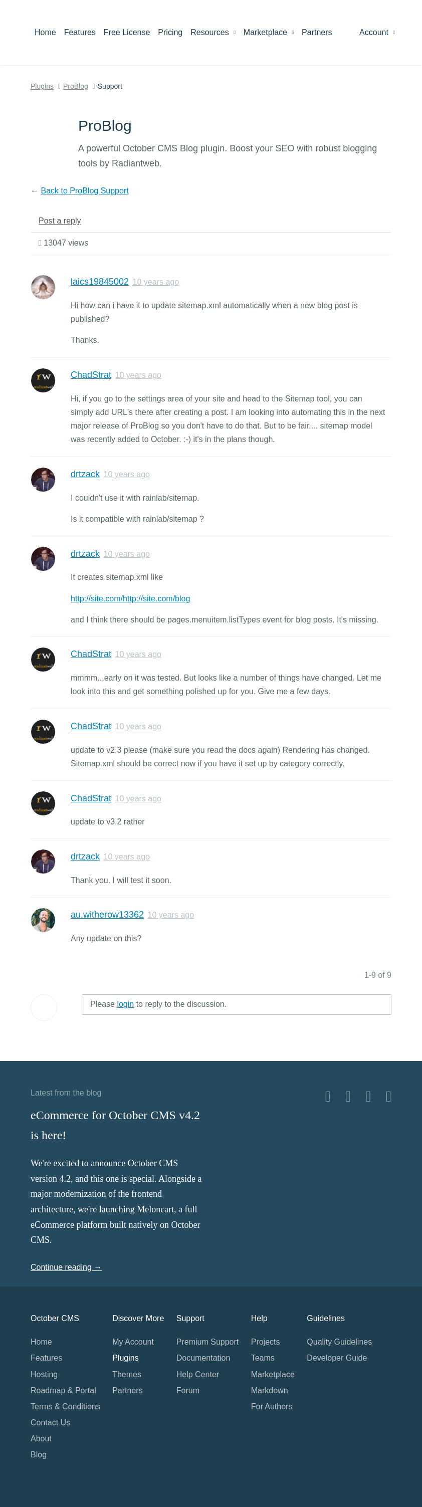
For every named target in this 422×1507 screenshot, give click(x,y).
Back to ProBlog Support (84, 190)
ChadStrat (91, 375)
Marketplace (269, 32)
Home (45, 32)
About (41, 1438)
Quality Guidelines (339, 1342)
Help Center (197, 1374)
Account (377, 32)
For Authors (272, 1406)
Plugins (42, 86)
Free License (127, 32)
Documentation (203, 1358)
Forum (187, 1390)
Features (80, 32)
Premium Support (207, 1342)
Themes (126, 1374)
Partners (317, 32)
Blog (39, 1454)
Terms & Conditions (65, 1406)
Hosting (44, 1374)
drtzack (85, 474)
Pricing (170, 32)
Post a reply (60, 221)
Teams (263, 1358)
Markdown (269, 1390)
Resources (213, 32)
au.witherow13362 (107, 915)
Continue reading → (66, 1267)
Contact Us (50, 1422)
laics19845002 (100, 282)
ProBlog (75, 86)
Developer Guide (337, 1358)
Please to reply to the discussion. (158, 1004)
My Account (133, 1342)
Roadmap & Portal (63, 1390)
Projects (265, 1342)
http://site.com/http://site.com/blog (130, 598)
